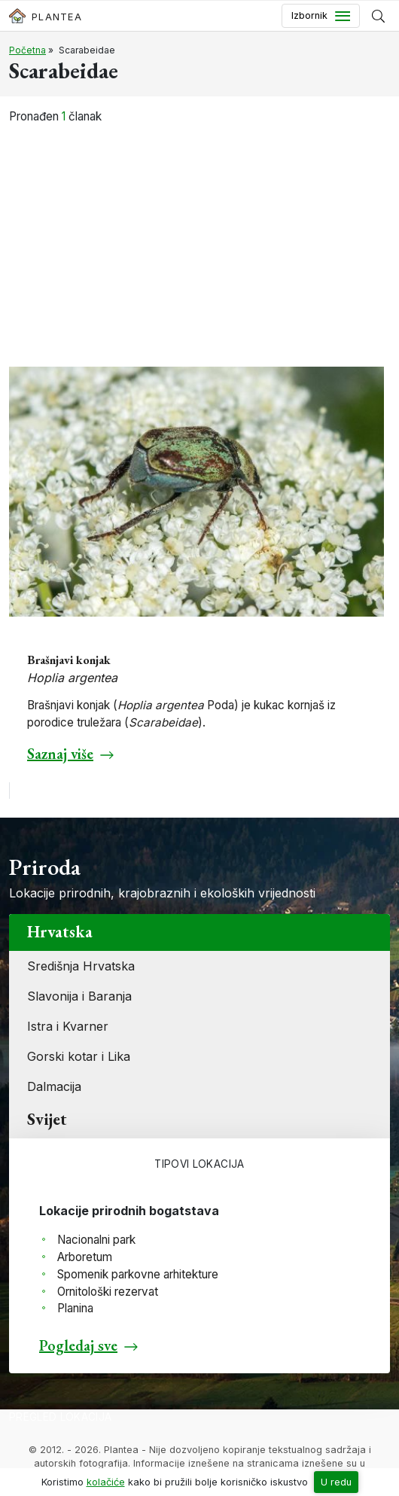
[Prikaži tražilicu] (378, 16)
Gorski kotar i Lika (78, 1056)
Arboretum (84, 1257)
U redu (336, 1482)
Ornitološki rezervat (107, 1291)
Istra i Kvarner (67, 1026)
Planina (75, 1308)
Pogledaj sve (78, 1345)
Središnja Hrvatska (81, 965)
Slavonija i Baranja (79, 996)
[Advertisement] (199, 237)
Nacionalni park (96, 1239)
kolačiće (106, 1482)
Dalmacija (54, 1086)
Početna (27, 50)
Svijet (47, 1119)
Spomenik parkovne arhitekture (137, 1274)
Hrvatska (60, 932)
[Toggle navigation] (321, 16)
